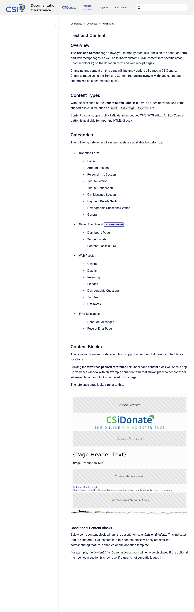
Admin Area (108, 23)
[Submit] (139, 8)
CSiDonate (69, 7)
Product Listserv (86, 7)
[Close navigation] (58, 24)
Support (103, 7)
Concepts (92, 23)
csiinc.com (120, 7)
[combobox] (161, 7)
